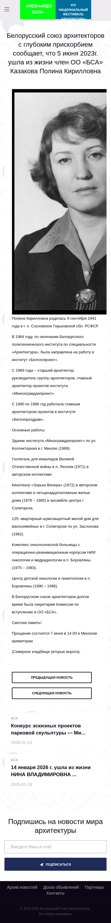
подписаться (55, 864)
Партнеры (94, 887)
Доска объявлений (61, 887)
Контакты (55, 893)
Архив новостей (22, 887)
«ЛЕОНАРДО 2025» (39, 9)
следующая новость (52, 693)
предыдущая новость (52, 677)
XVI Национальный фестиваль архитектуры (73, 11)
